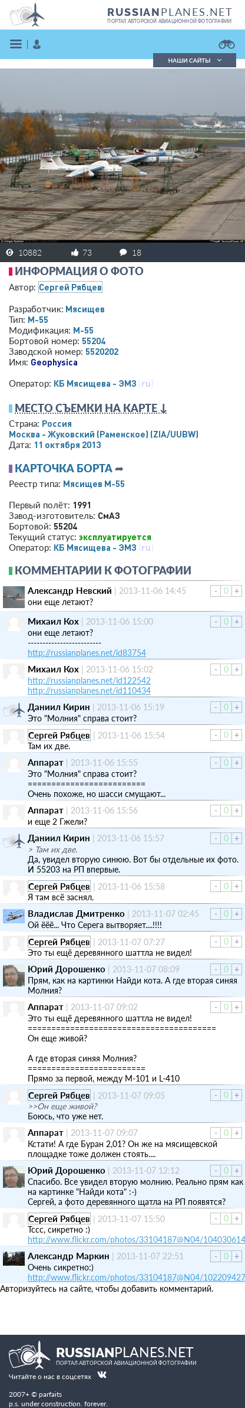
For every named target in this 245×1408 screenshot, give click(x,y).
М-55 (38, 319)
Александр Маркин (69, 1255)
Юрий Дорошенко (66, 968)
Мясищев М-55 (94, 483)
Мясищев (85, 308)
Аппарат (46, 762)
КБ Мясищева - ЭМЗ (95, 383)
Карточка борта (63, 468)
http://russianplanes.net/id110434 (89, 690)
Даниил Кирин (59, 706)
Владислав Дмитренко (76, 913)
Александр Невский (70, 590)
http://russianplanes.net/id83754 (87, 653)
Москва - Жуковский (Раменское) (103, 434)
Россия (57, 423)
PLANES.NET (170, 11)
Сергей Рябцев (70, 287)
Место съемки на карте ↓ (91, 407)
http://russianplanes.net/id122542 (89, 680)
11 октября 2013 (67, 444)
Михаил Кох (53, 621)
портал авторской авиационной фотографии (169, 21)
